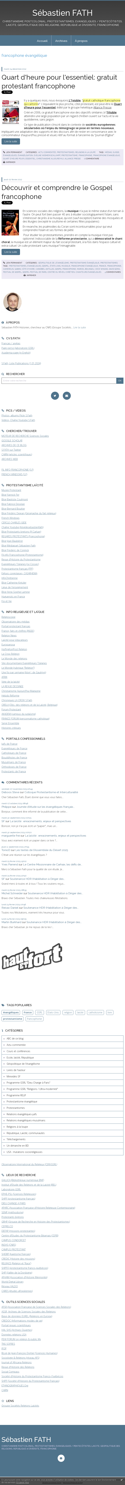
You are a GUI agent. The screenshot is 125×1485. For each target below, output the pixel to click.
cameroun (8, 269)
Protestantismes (65, 152)
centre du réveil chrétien (61, 272)
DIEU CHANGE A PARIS (14, 1203)
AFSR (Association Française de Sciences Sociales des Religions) (36, 1307)
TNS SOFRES (8, 1343)
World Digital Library (12, 1281)
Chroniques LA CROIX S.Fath (17, 700)
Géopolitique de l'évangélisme (53, 263)
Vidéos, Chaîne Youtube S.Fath (18, 420)
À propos (81, 41)
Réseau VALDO (10, 1286)
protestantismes (17, 266)
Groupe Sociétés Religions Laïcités (20, 1405)
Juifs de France (9, 743)
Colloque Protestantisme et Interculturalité (51, 792)
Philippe (6, 806)
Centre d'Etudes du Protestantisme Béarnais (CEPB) (30, 1235)
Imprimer (9, 162)
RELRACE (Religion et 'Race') (16, 1263)
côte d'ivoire (28, 269)
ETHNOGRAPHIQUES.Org (15, 1385)
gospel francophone (65, 269)
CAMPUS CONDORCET (14, 1240)
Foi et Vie (7, 601)
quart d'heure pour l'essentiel (19, 159)
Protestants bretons (13, 1217)
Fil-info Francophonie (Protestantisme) (22, 554)
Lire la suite (79, 327)
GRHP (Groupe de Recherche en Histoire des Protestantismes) (36, 1221)
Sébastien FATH (62, 13)
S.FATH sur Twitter (11, 449)
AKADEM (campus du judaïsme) (19, 714)
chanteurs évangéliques (88, 272)
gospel (45, 266)
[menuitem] (42, 40)
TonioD (6, 850)
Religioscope (8, 617)
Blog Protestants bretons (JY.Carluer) (21, 531)
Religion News (9, 635)
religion (68, 1012)
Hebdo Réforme (10, 695)
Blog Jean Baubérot (12, 541)
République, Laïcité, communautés (26, 1133)
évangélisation (25, 155)
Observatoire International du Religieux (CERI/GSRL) (29, 1164)
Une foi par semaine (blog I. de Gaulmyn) (24, 672)
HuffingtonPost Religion (14, 649)
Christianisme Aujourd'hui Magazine (21, 691)
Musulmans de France (14, 762)
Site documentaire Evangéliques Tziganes (24, 663)
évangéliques (10, 155)
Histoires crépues (11, 727)
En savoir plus (22, 1482)
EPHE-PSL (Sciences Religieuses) (19, 1194)
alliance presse (73, 159)
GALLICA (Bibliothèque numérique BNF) (23, 1180)
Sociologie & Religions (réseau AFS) (20, 1357)
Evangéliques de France (14, 748)
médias (108, 152)
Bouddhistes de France (14, 757)
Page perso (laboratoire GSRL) (18, 348)
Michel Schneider (12, 893)
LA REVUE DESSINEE (12, 686)
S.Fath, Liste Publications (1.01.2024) (21, 363)
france (102, 266)
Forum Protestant (11, 709)
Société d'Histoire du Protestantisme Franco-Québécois (32, 1376)
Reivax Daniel (10, 907)
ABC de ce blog (15, 1038)
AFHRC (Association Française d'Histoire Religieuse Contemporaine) (38, 1207)
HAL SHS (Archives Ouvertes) (17, 1330)
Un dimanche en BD (18, 1145)
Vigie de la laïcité (11, 681)
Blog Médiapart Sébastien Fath (19, 545)
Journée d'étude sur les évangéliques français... (46, 806)
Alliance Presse (102, 107)
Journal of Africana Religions (17, 1362)
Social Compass (10, 1371)
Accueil (42, 41)
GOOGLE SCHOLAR (12, 440)
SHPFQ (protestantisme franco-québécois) (25, 1268)
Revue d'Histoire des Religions (18, 1367)
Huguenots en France (13, 596)
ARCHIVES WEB (10, 459)
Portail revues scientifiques (16, 1325)
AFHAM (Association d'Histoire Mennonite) (24, 1277)
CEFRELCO (7, 1226)
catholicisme (95, 1012)
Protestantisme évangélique (84, 263)
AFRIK (4, 677)
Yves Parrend (10, 864)
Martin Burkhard (11, 922)
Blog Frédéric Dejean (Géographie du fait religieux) (29, 513)
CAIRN (5, 1390)
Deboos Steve (10, 792)
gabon (18, 269)
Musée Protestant (11, 490)
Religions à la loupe (85, 152)
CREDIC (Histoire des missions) (18, 1258)
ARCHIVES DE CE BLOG (14, 445)
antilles (49, 269)
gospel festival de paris (35, 272)
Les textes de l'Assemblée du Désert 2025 (41, 850)
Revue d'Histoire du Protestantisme (21, 559)
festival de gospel (12, 272)
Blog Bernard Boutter (13, 508)
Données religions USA (14, 1334)
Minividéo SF (13, 1076)
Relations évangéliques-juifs (22, 1114)
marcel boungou (85, 269)
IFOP (4, 1348)
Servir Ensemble (10, 723)
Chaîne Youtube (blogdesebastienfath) (22, 527)
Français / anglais (11, 343)
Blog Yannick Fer (10, 494)
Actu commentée (47, 152)
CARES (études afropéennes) (17, 1291)
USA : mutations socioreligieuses (24, 1152)
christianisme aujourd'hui (50, 159)
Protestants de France (14, 771)
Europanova (8, 644)
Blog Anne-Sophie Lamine (16, 592)
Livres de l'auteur (16, 1070)
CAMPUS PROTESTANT (14, 1249)
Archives (61, 41)
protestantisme (69, 155)
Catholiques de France (14, 753)
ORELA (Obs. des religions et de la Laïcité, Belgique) (29, 704)
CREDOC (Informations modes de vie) (22, 1320)
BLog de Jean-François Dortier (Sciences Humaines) (29, 1353)
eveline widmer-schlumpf (47, 155)
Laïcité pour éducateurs (15, 640)
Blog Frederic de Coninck (15, 550)
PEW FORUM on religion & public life (21, 1339)
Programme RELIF (16, 1095)
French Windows (10, 518)
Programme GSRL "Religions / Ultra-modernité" (32, 1089)
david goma (114, 269)
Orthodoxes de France (14, 766)
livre (110, 1012)
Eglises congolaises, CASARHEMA (19, 573)
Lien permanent (12, 152)
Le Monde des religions (14, 658)
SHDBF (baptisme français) (16, 1254)
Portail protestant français (16, 626)
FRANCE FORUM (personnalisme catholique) (25, 718)
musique (66, 266)
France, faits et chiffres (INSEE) (18, 630)
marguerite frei (11, 835)
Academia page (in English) (16, 352)
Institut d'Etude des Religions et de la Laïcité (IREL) (29, 1184)
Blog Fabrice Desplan (13, 504)
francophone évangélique (106, 155)
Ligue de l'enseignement (15, 587)
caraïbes (40, 269)
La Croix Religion (10, 653)
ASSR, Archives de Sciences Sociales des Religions (29, 1311)
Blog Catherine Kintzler (14, 582)
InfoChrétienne (10, 578)
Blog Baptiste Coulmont (15, 499)
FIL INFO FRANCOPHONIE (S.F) (18, 469)
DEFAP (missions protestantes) (18, 1231)
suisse (116, 152)
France (28, 1012)
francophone (85, 155)
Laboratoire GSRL (11, 1189)
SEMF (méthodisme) (12, 1212)
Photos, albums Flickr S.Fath (17, 415)
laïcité (80, 1012)
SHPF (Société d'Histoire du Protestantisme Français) (30, 1381)
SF (3, 821)
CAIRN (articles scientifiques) (17, 454)
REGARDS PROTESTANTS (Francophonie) (23, 536)
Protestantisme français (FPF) (17, 568)
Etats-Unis (53, 1012)
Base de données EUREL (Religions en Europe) (27, 1316)
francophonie (114, 266)
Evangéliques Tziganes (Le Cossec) (20, 564)
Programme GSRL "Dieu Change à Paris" (28, 1082)
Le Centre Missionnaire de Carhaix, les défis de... (52, 864)
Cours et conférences (18, 1051)
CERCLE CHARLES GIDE (14, 522)
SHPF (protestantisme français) (18, 1198)
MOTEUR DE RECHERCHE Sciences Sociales (25, 436)
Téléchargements (16, 1139)
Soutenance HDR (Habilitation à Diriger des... (37, 878)
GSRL (39, 1012)
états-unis (55, 266)
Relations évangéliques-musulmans (26, 1120)
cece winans (101, 269)
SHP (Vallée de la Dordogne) (17, 1272)
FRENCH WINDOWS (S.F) (14, 474)
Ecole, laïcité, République (20, 1057)
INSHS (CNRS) (9, 1244)
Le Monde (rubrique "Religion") (18, 667)
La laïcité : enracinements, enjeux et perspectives (40, 821)
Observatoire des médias (16, 621)
